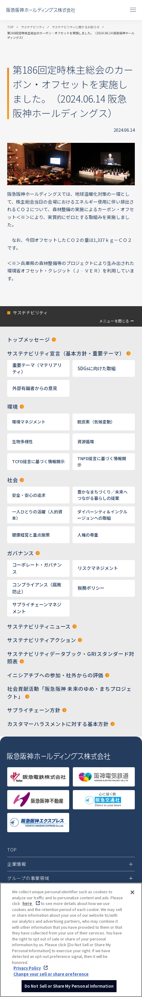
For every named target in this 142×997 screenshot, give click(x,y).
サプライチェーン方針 (34, 710)
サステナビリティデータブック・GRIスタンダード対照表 (70, 657)
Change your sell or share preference (51, 976)
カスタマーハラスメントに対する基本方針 (58, 724)
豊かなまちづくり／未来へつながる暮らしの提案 (102, 495)
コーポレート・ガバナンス (37, 568)
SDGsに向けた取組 (97, 368)
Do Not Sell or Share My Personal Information (69, 988)
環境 (12, 406)
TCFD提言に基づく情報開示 (38, 461)
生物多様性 (22, 441)
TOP (10, 27)
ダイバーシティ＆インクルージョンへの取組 (102, 515)
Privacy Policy (27, 970)
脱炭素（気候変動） (96, 422)
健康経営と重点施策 (31, 535)
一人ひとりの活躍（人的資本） (37, 515)
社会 (12, 480)
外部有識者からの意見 (34, 388)
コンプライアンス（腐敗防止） (36, 588)
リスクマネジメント (98, 568)
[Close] (132, 894)
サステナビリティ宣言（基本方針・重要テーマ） (66, 353)
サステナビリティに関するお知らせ (75, 27)
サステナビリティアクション (41, 640)
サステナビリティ (33, 27)
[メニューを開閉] (133, 9)
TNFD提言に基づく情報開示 (101, 461)
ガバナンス (20, 553)
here (27, 906)
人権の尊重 (87, 535)
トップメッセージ (28, 339)
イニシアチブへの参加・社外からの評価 (55, 675)
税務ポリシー (91, 588)
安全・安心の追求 (29, 495)
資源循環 (85, 441)
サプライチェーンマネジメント (36, 607)
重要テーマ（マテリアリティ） (37, 368)
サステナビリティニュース (39, 626)
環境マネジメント (29, 422)
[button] (71, 316)
